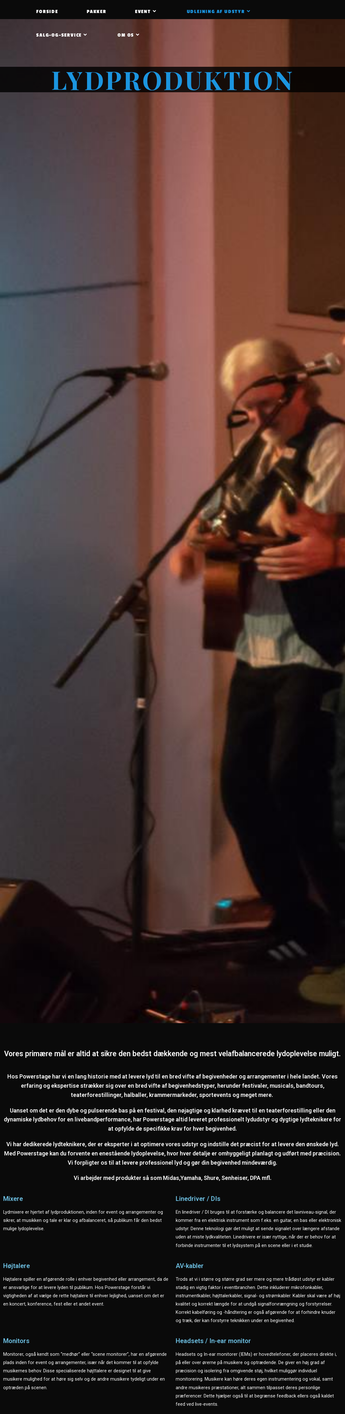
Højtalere (16, 1266)
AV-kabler (190, 1266)
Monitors (16, 1341)
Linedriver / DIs (198, 1199)
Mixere (13, 1199)
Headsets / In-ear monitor (213, 1341)
